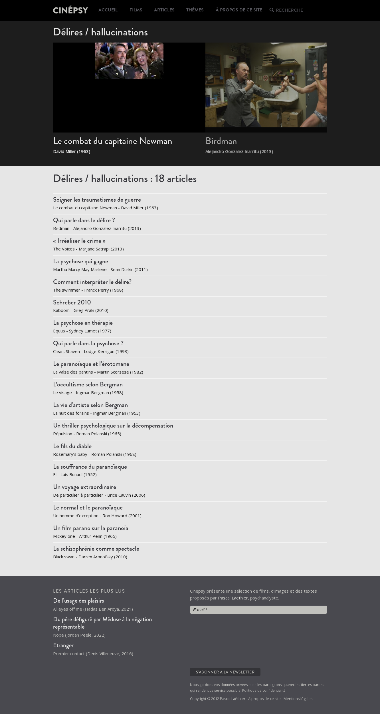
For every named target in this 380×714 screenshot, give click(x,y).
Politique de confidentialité (264, 690)
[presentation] (213, 640)
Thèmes (198, 10)
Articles (166, 10)
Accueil (108, 10)
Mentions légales (298, 699)
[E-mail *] (258, 610)
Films (137, 10)
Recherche (292, 11)
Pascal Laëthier (233, 598)
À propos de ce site (241, 10)
